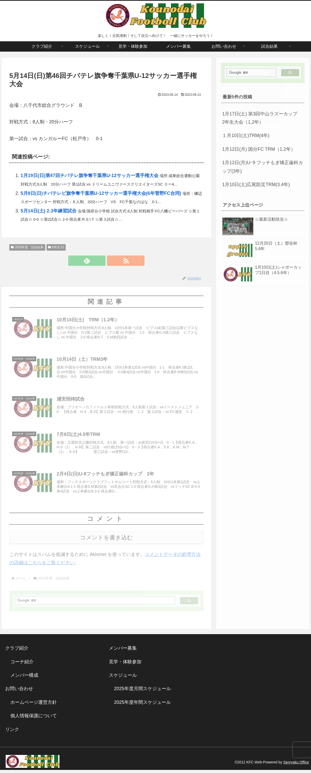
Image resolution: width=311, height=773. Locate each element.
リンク (12, 732)
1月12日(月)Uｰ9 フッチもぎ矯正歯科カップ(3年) (262, 166)
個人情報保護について (33, 719)
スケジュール (123, 678)
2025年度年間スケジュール (142, 705)
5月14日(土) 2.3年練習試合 (49, 210)
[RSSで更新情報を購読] (112, 261)
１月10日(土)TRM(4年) (245, 135)
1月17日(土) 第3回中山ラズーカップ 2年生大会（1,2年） (262, 118)
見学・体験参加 (125, 664)
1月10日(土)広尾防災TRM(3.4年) (256, 184)
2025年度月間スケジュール (142, 692)
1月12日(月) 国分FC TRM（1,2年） (258, 149)
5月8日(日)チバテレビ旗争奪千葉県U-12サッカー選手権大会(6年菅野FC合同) (101, 193)
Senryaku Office (296, 765)
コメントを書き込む (106, 541)
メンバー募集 (123, 651)
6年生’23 (56, 247)
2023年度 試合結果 (27, 247)
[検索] (92, 604)
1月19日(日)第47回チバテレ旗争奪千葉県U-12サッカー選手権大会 (89, 175)
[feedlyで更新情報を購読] (100, 261)
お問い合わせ (19, 692)
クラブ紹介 (19, 651)
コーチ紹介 (22, 664)
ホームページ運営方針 (33, 705)
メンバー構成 (24, 678)
